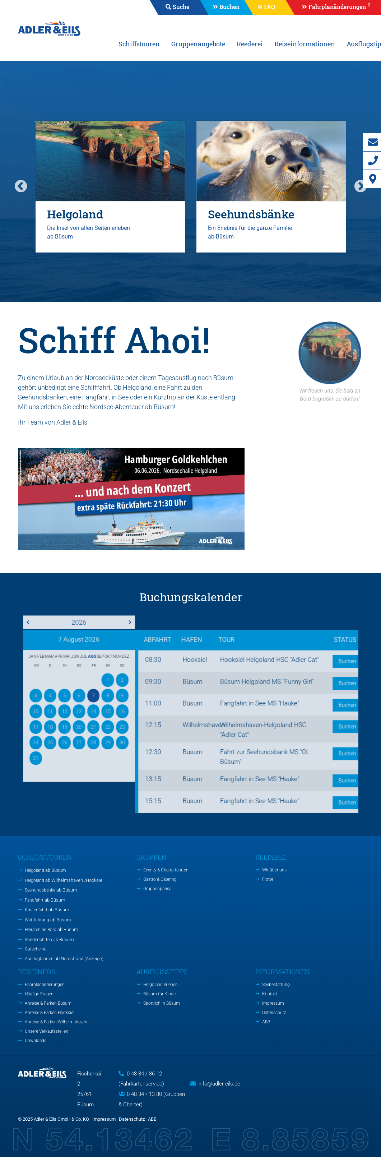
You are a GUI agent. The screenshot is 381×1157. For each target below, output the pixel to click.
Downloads (35, 1040)
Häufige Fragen (39, 993)
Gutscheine (35, 949)
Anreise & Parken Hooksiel (49, 1012)
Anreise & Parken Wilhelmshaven (56, 1021)
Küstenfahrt (47, 909)
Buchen (229, 6)
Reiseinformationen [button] (304, 44)
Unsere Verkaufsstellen (46, 1031)
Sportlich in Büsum (161, 1003)
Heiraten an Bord (51, 929)
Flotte (267, 879)
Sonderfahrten (49, 939)
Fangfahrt (45, 900)
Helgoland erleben (160, 984)
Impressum (273, 1003)
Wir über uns (274, 870)
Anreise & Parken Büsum (48, 1003)
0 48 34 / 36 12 (144, 1073)
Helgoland (45, 870)
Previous (21, 187)
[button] (332, 7)
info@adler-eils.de (219, 1083)
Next (360, 187)
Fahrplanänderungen (45, 984)
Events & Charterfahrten (166, 870)
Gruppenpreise (157, 888)
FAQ (269, 6)
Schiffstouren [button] (139, 44)
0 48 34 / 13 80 (144, 1094)
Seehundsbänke (51, 890)
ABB (266, 1021)
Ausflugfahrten (64, 958)
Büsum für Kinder (160, 993)
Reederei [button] (250, 44)
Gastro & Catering (160, 879)
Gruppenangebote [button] (198, 44)
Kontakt (269, 993)
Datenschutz (274, 1012)
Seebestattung (276, 984)
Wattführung (48, 919)
